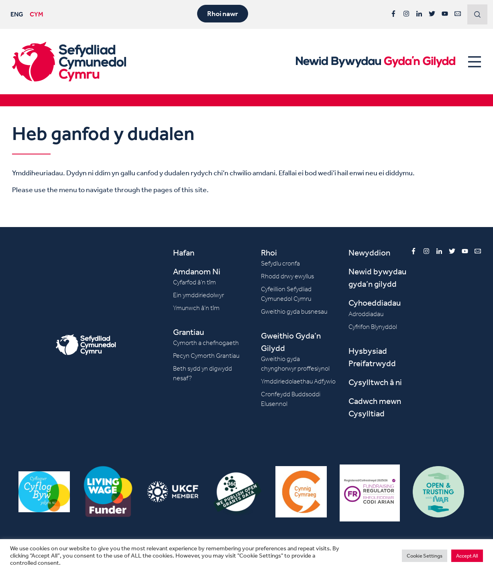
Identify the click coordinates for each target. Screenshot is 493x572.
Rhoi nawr (222, 13)
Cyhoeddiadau (374, 303)
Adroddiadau (365, 314)
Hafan (183, 252)
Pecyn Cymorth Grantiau (206, 355)
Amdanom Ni (196, 271)
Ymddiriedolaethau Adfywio (298, 381)
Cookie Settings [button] (424, 555)
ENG (16, 14)
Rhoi (269, 252)
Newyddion (369, 252)
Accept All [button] (467, 555)
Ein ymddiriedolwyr (198, 295)
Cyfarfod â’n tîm (194, 282)
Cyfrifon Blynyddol (372, 327)
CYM (36, 14)
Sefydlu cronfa (280, 263)
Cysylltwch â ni (375, 382)
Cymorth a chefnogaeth (206, 343)
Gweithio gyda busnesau (294, 311)
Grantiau (188, 332)
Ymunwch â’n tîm (196, 308)
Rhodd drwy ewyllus (287, 276)
